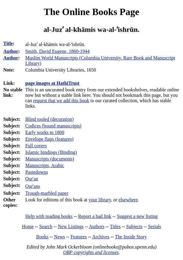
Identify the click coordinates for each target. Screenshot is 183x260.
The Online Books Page (91, 11)
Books (42, 236)
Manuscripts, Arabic (44, 165)
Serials (154, 226)
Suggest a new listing (137, 216)
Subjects (134, 226)
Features (78, 236)
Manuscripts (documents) (49, 158)
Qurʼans (32, 186)
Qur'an (31, 178)
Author (10, 51)
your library (100, 199)
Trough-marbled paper (46, 193)
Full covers (36, 145)
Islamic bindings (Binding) (51, 152)
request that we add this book (61, 100)
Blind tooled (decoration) (49, 119)
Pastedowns (36, 172)
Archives (100, 236)
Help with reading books (48, 216)
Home (28, 226)
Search (45, 226)
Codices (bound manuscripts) (53, 125)
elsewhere (128, 199)
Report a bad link (94, 216)
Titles (115, 226)
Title (8, 43)
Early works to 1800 (44, 132)
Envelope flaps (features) (49, 139)
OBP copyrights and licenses (91, 252)
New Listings (71, 226)
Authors (97, 226)
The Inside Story (131, 236)
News (59, 236)
